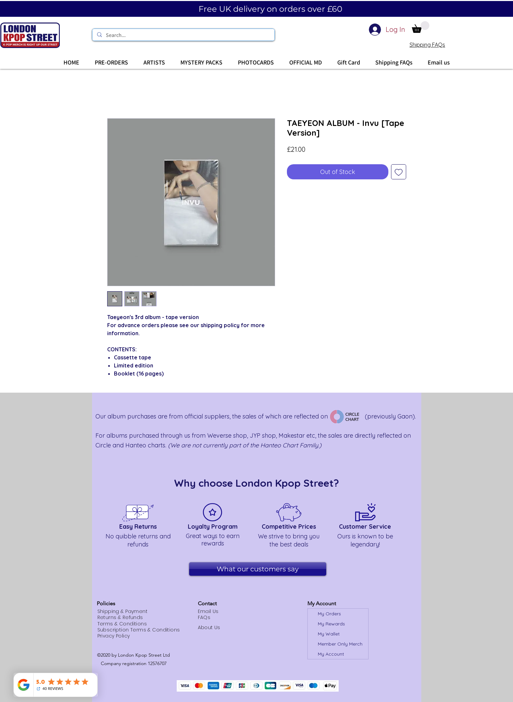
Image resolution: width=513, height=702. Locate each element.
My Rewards (331, 624)
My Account (331, 654)
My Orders (329, 614)
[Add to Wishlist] (398, 171)
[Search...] (183, 35)
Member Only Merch (340, 644)
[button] (420, 27)
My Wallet (329, 634)
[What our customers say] (257, 569)
